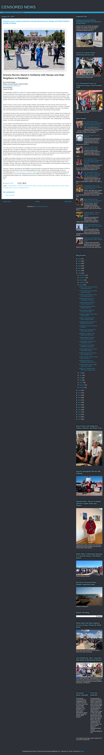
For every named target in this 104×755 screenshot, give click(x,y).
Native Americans (37, 185)
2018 (79, 393)
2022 (79, 268)
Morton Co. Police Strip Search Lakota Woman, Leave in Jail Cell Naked (93, 239)
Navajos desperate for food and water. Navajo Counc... (87, 353)
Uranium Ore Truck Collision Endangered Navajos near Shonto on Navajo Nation (88, 21)
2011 (79, 409)
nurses (10, 187)
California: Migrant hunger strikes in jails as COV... (88, 314)
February (82, 385)
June (81, 375)
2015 (79, 400)
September (83, 282)
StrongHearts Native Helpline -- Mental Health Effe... (87, 307)
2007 (79, 419)
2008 (79, 417)
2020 (79, 273)
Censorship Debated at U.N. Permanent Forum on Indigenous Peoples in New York (93, 187)
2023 (79, 266)
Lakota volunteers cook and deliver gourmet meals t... (86, 338)
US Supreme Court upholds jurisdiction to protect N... (86, 345)
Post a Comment (10, 195)
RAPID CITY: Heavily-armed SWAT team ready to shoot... (87, 369)
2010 (79, 412)
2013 (79, 404)
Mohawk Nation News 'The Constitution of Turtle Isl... (87, 299)
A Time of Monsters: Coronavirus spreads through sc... (88, 291)
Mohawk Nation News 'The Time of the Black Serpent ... (88, 349)
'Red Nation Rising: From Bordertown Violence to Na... (87, 361)
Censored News (11, 185)
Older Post (67, 201)
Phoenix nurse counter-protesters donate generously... (88, 287)
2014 (79, 402)
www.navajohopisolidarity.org (11, 85)
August (82, 284)
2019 (79, 390)
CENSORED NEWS (19, 7)
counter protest (28, 185)
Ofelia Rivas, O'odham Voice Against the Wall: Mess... (87, 334)
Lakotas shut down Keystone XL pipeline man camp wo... (88, 322)
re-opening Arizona (23, 187)
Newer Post (7, 201)
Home (38, 201)
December (83, 275)
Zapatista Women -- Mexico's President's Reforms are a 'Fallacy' (92, 214)
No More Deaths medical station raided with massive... (88, 365)
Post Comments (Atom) (41, 206)
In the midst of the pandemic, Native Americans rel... (87, 303)
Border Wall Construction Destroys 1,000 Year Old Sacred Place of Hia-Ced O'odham (93, 200)
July (81, 373)
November (83, 277)
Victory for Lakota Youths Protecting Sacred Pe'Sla (91, 147)
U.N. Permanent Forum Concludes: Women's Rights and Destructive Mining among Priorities (93, 161)
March (81, 382)
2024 (79, 263)
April (81, 380)
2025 (79, 261)
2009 (79, 414)
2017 (79, 395)
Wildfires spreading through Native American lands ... (86, 318)
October (82, 280)
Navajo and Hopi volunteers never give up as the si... (88, 357)
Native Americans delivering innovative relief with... (86, 310)
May (81, 377)
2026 (79, 258)
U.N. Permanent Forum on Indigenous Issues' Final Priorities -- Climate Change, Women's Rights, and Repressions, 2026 (93, 124)
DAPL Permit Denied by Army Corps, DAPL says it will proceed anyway (93, 226)
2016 (79, 397)
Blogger (82, 751)
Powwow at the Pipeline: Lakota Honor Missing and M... (88, 295)
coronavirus (20, 185)
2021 (79, 270)
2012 (79, 407)
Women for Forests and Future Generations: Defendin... (87, 330)
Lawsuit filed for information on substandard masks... (87, 341)
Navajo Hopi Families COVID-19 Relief (53, 185)
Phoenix (15, 187)
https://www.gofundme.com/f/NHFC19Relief (25, 172)
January (82, 387)
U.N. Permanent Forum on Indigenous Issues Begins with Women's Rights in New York (92, 174)
